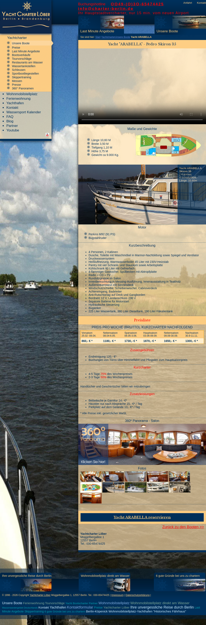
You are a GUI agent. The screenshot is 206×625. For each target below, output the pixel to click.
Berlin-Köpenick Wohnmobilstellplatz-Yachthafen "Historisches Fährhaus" (136, 611)
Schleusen (18, 69)
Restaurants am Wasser (27, 62)
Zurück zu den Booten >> (183, 527)
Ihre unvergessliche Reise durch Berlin (27, 575)
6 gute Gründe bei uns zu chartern (178, 575)
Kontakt (201, 2)
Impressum (117, 595)
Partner (12, 126)
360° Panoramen (23, 88)
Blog (9, 121)
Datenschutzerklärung (137, 595)
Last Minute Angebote (97, 31)
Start (98, 37)
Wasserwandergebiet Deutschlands (20, 607)
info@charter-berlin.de (105, 8)
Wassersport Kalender (23, 112)
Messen (17, 81)
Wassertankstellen (23, 66)
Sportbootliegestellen (25, 73)
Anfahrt (187, 2)
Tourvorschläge (22, 58)
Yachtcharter (108, 37)
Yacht (69, 603)
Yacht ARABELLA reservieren (142, 517)
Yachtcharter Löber (40, 595)
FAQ (9, 117)
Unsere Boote (167, 31)
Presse (16, 84)
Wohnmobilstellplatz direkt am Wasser (105, 575)
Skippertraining (21, 77)
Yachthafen (15, 103)
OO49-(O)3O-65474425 (137, 4)
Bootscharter (80, 603)
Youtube (12, 130)
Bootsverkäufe (21, 55)
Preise (16, 47)
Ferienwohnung (18, 99)
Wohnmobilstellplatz (21, 94)
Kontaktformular (80, 607)
